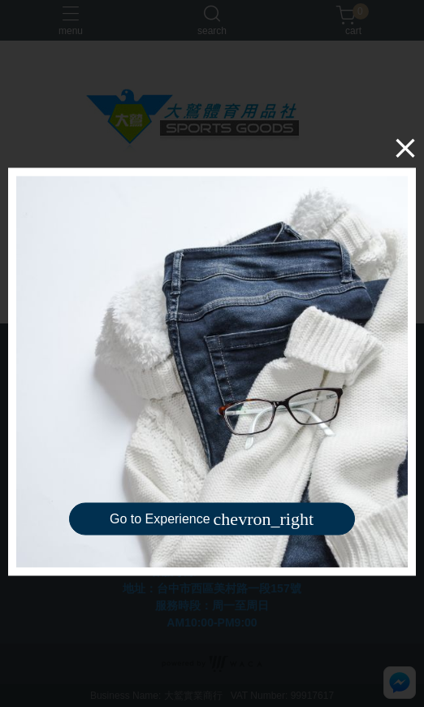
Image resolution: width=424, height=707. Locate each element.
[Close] (405, 148)
